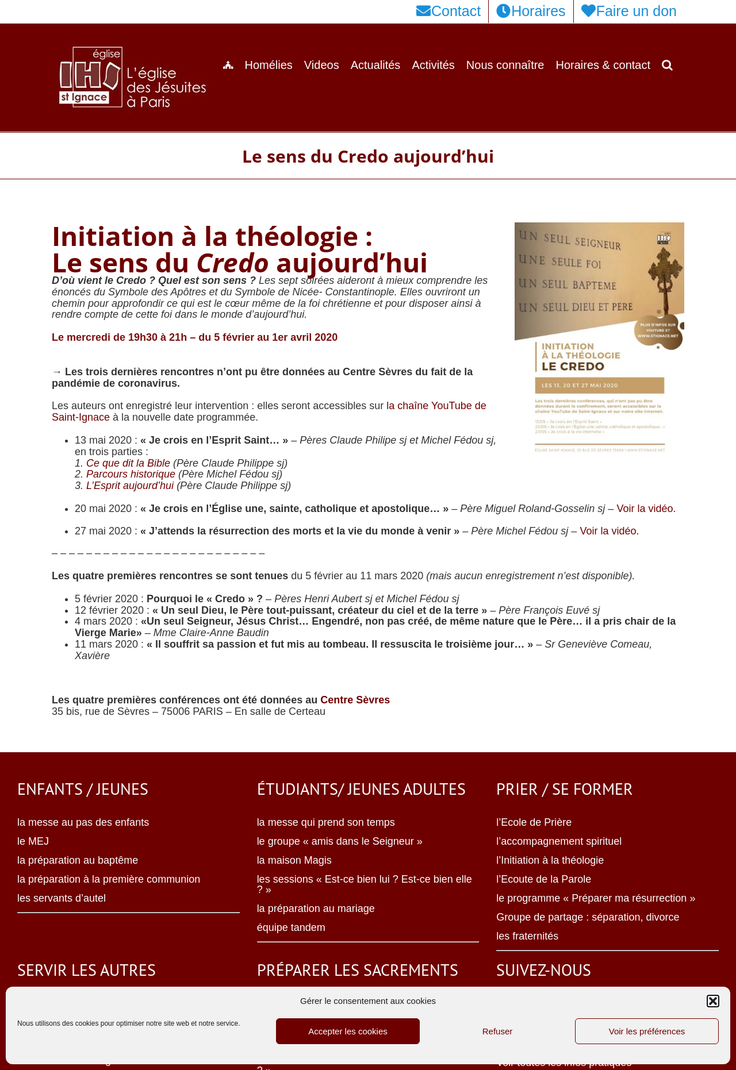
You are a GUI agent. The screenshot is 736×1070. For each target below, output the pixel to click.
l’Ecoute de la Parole (543, 879)
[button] (713, 1001)
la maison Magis (294, 860)
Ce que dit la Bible (128, 463)
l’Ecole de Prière (534, 822)
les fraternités (527, 936)
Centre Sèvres (355, 700)
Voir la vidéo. (646, 508)
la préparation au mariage (316, 908)
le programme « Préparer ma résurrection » (595, 898)
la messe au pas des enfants (83, 822)
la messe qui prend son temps (326, 822)
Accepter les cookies (348, 1031)
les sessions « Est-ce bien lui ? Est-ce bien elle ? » (364, 884)
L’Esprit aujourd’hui (130, 485)
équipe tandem (291, 927)
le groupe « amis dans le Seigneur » (340, 841)
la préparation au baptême (77, 860)
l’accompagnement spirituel (559, 841)
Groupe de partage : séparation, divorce (587, 917)
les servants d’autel (61, 898)
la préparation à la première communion (108, 879)
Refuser (497, 1031)
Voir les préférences (647, 1031)
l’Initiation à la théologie (550, 860)
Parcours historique (130, 474)
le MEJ (33, 841)
